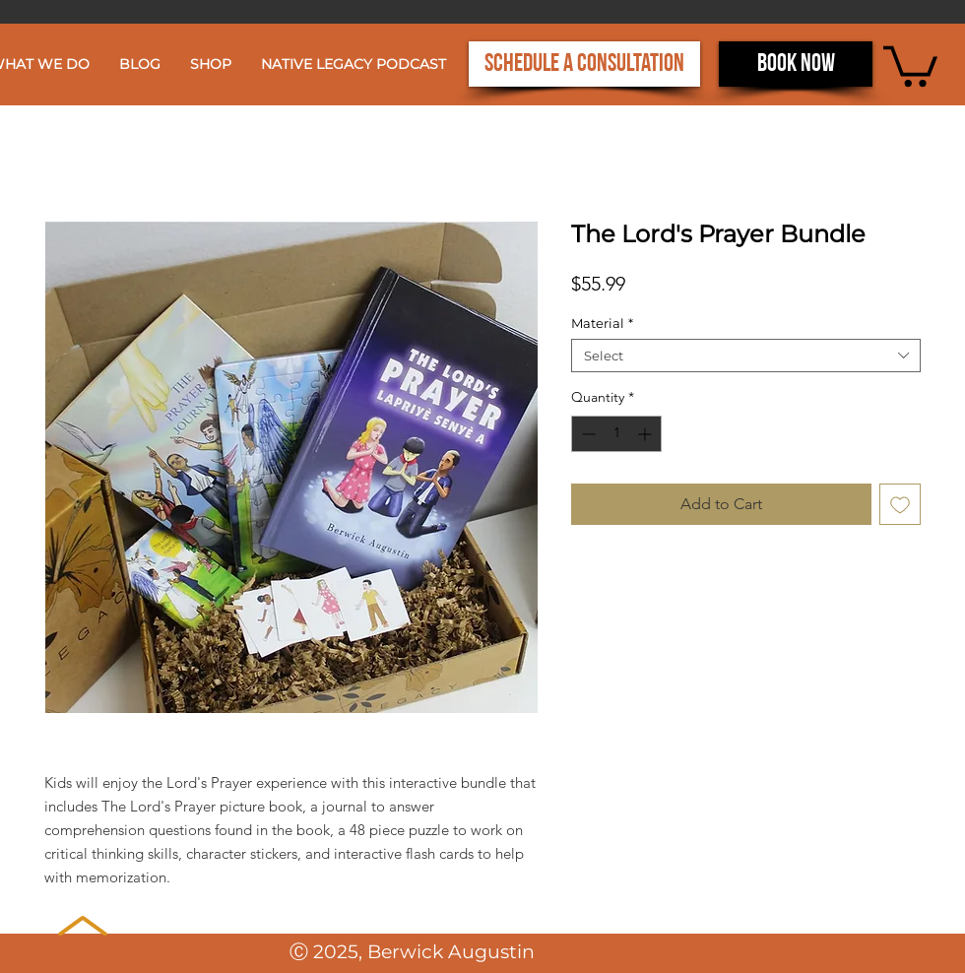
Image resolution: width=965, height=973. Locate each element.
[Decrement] (586, 434)
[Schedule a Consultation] (584, 64)
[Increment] (646, 434)
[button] (910, 64)
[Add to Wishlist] (900, 504)
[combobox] (746, 355)
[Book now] (795, 64)
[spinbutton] (616, 434)
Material (602, 323)
